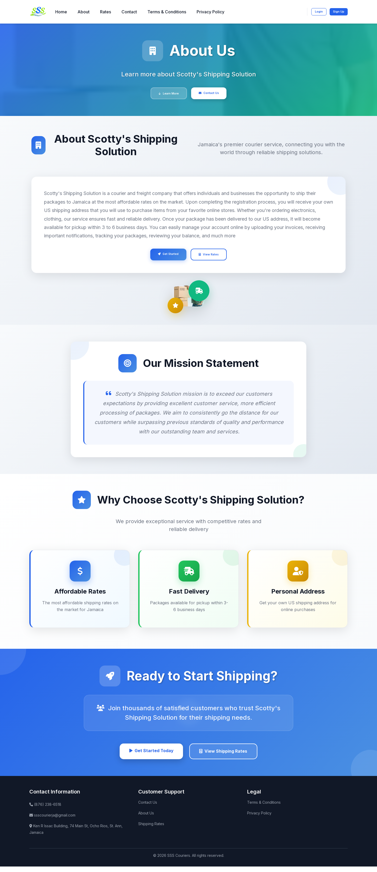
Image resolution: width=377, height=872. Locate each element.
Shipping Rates (151, 829)
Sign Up (336, 11)
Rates (105, 11)
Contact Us (212, 93)
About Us (146, 818)
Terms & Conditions (166, 11)
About (83, 11)
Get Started (164, 256)
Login (313, 11)
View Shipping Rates (226, 756)
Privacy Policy (210, 11)
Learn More (165, 94)
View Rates (212, 257)
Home (61, 11)
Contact (129, 11)
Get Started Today (148, 755)
